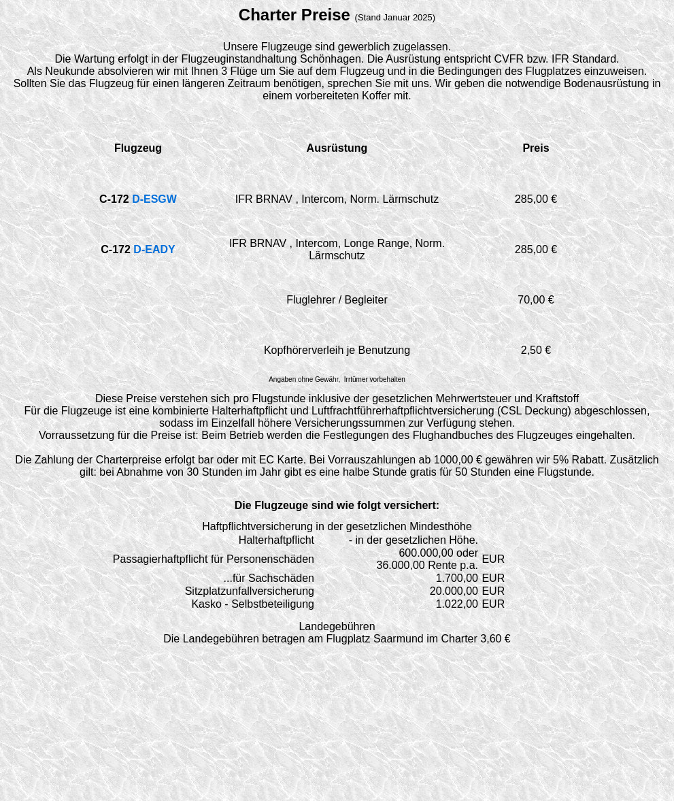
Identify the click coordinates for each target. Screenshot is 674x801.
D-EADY (154, 249)
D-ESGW (154, 199)
